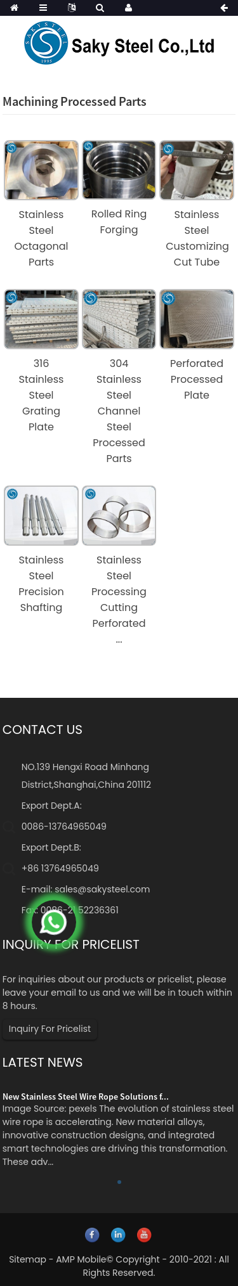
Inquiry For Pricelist (50, 1028)
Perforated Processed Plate (196, 379)
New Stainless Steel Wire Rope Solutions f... (86, 1096)
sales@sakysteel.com (102, 889)
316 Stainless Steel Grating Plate (41, 395)
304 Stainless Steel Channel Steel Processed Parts (119, 411)
